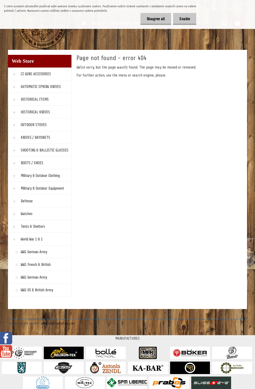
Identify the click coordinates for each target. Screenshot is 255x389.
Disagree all (156, 19)
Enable (184, 19)
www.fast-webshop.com (58, 323)
